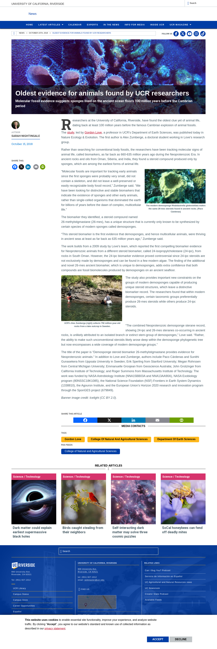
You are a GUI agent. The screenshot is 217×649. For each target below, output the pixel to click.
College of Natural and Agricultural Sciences (90, 451)
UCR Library (19, 588)
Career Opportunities (24, 605)
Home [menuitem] (29, 24)
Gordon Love (93, 132)
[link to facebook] (176, 33)
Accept (157, 639)
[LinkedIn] (28, 167)
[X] (21, 167)
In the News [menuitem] (111, 24)
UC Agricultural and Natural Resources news (168, 582)
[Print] (42, 167)
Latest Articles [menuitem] (49, 24)
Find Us (97, 598)
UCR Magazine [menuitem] (179, 24)
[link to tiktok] (203, 33)
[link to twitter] (182, 33)
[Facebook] (14, 167)
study (70, 132)
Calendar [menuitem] (75, 24)
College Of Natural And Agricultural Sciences (119, 439)
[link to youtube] (189, 33)
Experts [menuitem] (92, 24)
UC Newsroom (152, 588)
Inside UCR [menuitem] (157, 24)
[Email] (36, 167)
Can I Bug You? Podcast (158, 570)
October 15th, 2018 (38, 33)
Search (193, 3)
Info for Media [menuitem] (135, 24)
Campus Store (20, 600)
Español (17, 611)
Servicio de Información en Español (163, 576)
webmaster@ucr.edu (94, 580)
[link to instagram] (196, 33)
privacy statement (54, 628)
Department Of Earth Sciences (176, 439)
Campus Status (21, 594)
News (48, 13)
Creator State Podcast (156, 594)
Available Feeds (153, 600)
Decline (181, 639)
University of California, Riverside (37, 3)
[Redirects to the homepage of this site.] (14, 33)
